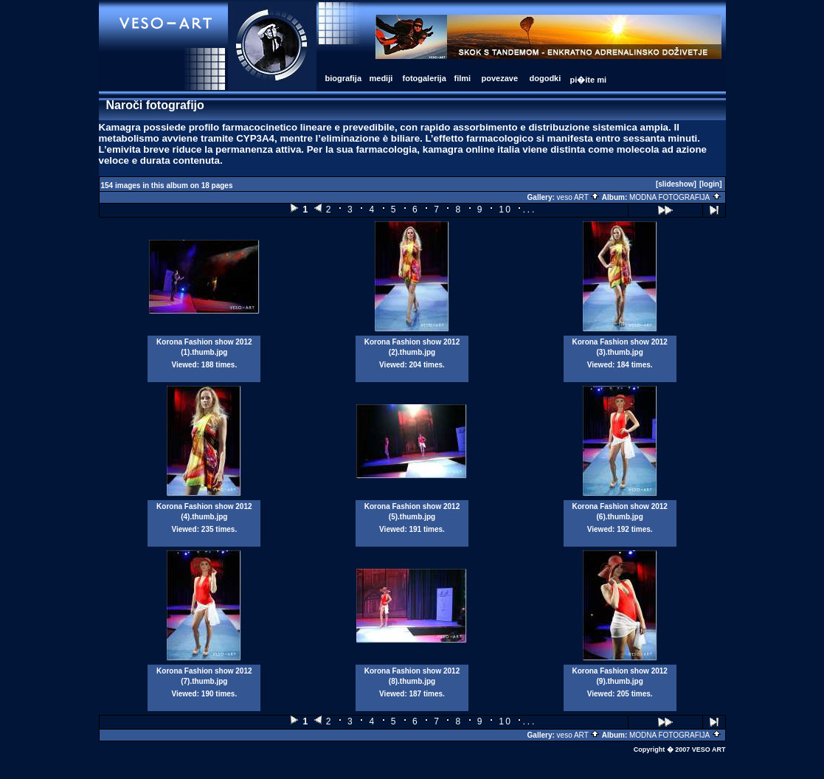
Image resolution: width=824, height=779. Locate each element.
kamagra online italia (471, 149)
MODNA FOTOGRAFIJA (675, 197)
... (529, 209)
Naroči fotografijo (155, 105)
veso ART (578, 197)
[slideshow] (676, 184)
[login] (710, 184)
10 (505, 209)
